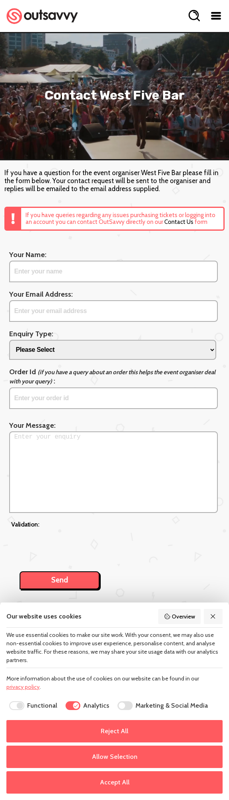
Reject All (114, 731)
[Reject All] (213, 616)
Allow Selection (114, 756)
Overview (179, 616)
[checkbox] (31, 705)
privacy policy (23, 686)
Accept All (114, 782)
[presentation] (72, 545)
